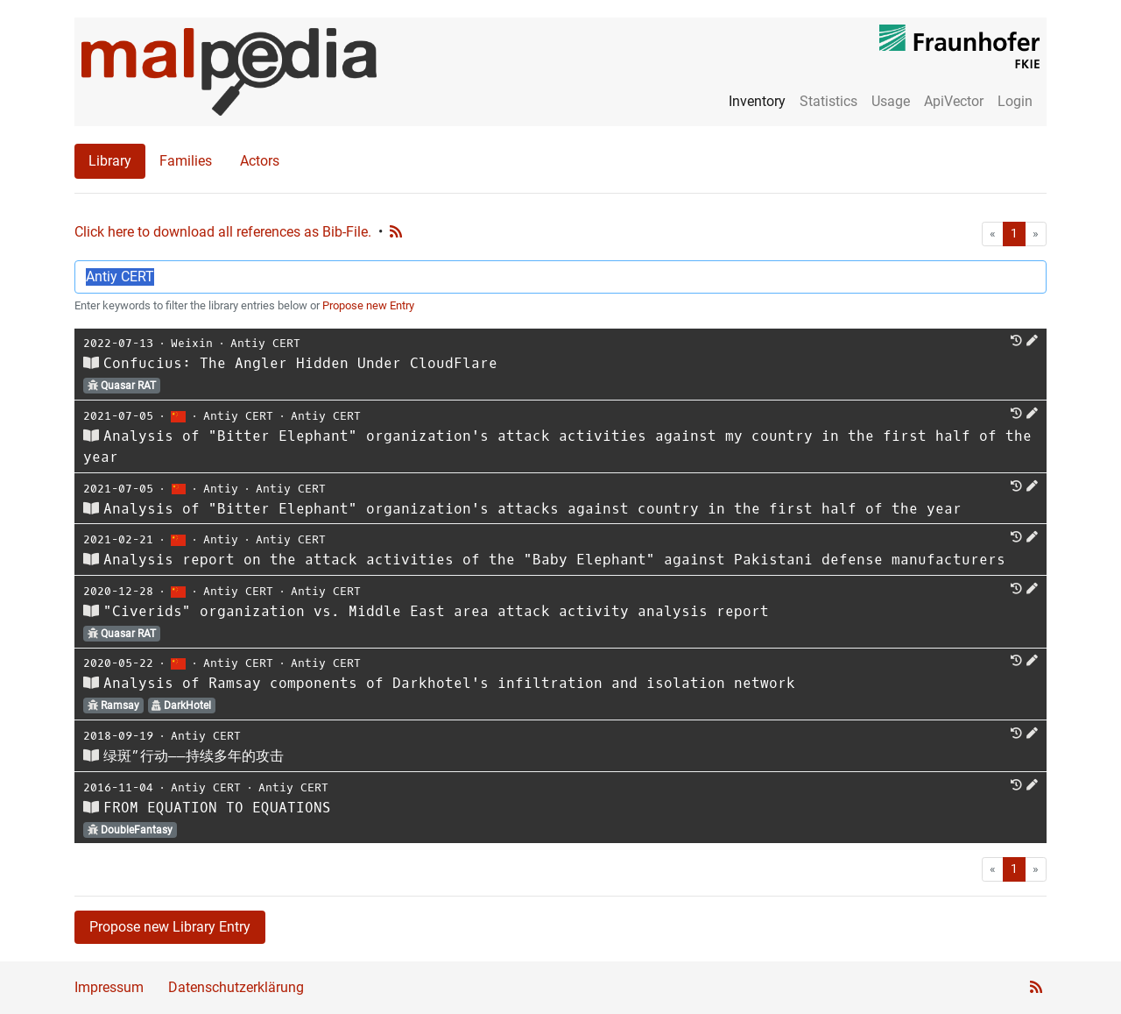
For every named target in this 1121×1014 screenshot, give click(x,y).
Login (1015, 101)
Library (109, 160)
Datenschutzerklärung (236, 987)
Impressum (109, 987)
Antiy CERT (265, 343)
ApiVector (954, 101)
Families (185, 160)
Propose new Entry (368, 305)
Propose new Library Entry (169, 926)
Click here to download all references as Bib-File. (222, 231)
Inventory (757, 101)
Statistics (828, 101)
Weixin (192, 343)
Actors (259, 160)
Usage (890, 101)
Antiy (220, 488)
